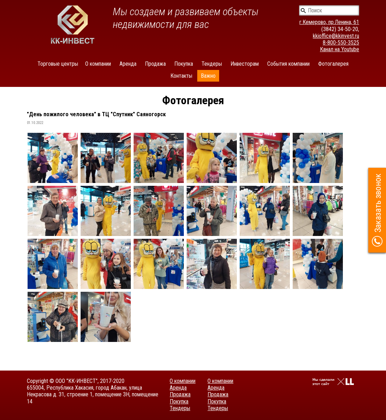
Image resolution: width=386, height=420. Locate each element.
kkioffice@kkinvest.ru (336, 35)
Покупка (183, 63)
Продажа (155, 63)
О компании (98, 63)
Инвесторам (244, 63)
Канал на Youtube (339, 49)
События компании (288, 63)
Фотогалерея (333, 63)
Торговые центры (57, 63)
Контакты (181, 75)
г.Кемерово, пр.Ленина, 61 (329, 22)
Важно (208, 75)
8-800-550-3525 (341, 42)
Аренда (127, 63)
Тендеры (211, 63)
